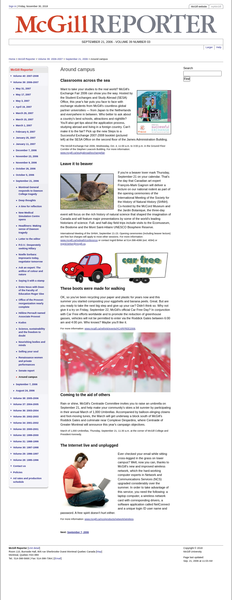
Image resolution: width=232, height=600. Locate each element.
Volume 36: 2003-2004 (26, 410)
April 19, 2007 (24, 107)
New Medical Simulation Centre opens (29, 216)
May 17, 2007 (23, 94)
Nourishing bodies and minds (32, 344)
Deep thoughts (27, 200)
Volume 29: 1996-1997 (26, 453)
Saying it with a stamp (32, 280)
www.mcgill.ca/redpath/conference (79, 240)
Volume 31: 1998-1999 (26, 441)
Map (99, 551)
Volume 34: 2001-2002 (26, 423)
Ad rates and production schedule (27, 480)
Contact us (19, 466)
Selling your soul (29, 351)
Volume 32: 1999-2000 (26, 435)
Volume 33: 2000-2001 (26, 429)
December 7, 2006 (26, 150)
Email (58, 558)
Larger (209, 47)
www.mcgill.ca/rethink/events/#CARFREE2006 (110, 328)
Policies (17, 472)
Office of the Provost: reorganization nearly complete (31, 303)
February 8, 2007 (25, 131)
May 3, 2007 (23, 100)
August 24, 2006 (25, 390)
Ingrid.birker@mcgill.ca (73, 243)
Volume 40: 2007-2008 (26, 76)
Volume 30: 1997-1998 (26, 447)
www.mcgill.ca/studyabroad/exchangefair (82, 152)
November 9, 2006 (26, 162)
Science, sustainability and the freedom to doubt (32, 332)
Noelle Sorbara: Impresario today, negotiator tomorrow (31, 258)
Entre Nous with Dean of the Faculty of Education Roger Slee (31, 290)
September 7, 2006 (26, 384)
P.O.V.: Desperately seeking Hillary (30, 247)
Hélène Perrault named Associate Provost (32, 315)
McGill (216, 6)
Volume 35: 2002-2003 (26, 416)
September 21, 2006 (77, 59)
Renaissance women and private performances (31, 361)
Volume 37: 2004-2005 (26, 404)
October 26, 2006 (26, 168)
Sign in (12, 6)
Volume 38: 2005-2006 (26, 398)
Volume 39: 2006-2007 (50, 59)
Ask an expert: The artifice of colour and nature (31, 271)
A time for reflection (30, 206)
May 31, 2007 (23, 88)
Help (218, 47)
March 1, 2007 (24, 125)
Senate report (26, 370)
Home (12, 59)
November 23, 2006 (27, 156)
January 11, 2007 (26, 144)
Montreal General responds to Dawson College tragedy (31, 190)
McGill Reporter (26, 59)
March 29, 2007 (24, 113)
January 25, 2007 (26, 137)
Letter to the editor (29, 239)
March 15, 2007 (24, 119)
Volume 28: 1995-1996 (26, 460)
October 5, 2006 (25, 175)
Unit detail (33, 548)
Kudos (22, 322)
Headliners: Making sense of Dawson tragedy (30, 229)
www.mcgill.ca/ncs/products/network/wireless (109, 519)
